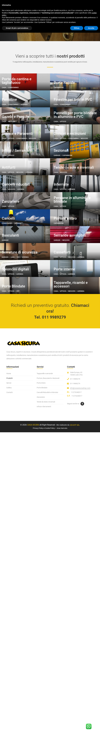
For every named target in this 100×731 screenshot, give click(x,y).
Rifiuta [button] (76, 28)
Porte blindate (42, 686)
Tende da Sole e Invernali (46, 700)
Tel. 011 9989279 (50, 615)
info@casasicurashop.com (80, 687)
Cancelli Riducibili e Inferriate (47, 691)
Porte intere (41, 682)
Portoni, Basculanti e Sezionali (48, 677)
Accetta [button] (91, 28)
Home (8, 672)
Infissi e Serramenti (44, 705)
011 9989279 (75, 678)
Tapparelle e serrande (45, 672)
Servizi (8, 682)
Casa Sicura (33, 724)
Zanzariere (41, 696)
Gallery (9, 686)
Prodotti (9, 677)
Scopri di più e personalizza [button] (17, 28)
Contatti (9, 691)
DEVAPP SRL (75, 724)
